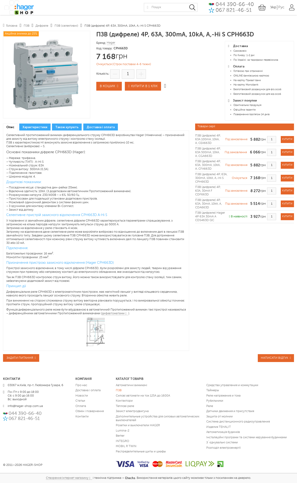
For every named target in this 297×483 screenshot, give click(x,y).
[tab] (10, 127)
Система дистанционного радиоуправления (238, 421)
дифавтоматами (113, 313)
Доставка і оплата (88, 390)
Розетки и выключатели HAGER (138, 425)
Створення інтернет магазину (67, 478)
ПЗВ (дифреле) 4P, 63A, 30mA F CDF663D (208, 191)
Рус (281, 9)
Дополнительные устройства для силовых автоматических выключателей (157, 418)
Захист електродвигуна (132, 411)
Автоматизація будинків (223, 432)
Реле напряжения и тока (223, 395)
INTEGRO (122, 441)
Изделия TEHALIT (218, 427)
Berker (120, 435)
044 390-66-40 (234, 6)
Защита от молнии (219, 416)
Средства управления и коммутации (232, 385)
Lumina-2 (122, 430)
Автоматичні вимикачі (131, 385)
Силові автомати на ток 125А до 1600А (143, 395)
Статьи (80, 400)
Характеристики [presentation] (35, 127)
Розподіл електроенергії (223, 447)
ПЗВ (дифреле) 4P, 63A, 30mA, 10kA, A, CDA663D (208, 204)
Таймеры (212, 390)
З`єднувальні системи (222, 442)
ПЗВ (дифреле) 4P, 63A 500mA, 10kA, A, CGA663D (208, 152)
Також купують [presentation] (66, 127)
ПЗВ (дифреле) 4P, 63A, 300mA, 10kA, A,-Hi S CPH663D (211, 178)
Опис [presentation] (10, 127)
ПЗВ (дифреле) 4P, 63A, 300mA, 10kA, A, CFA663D (208, 165)
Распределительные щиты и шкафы (141, 451)
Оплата (80, 406)
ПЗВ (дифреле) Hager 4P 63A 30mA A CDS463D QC (210, 216)
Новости (81, 395)
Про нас (81, 385)
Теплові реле (125, 406)
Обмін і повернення (89, 411)
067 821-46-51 (233, 12)
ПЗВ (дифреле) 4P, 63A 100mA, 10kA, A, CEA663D (208, 139)
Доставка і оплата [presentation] (101, 127)
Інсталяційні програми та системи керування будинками (246, 437)
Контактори (124, 400)
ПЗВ (119, 390)
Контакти (82, 416)
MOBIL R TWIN (126, 446)
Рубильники (214, 400)
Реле (209, 406)
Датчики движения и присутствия (230, 411)
